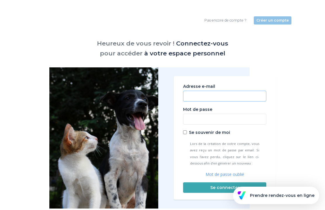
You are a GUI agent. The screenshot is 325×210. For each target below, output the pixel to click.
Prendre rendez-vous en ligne (276, 195)
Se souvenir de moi (209, 132)
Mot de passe (197, 109)
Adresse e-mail (199, 86)
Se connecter (224, 187)
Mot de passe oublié (225, 174)
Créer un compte (272, 20)
